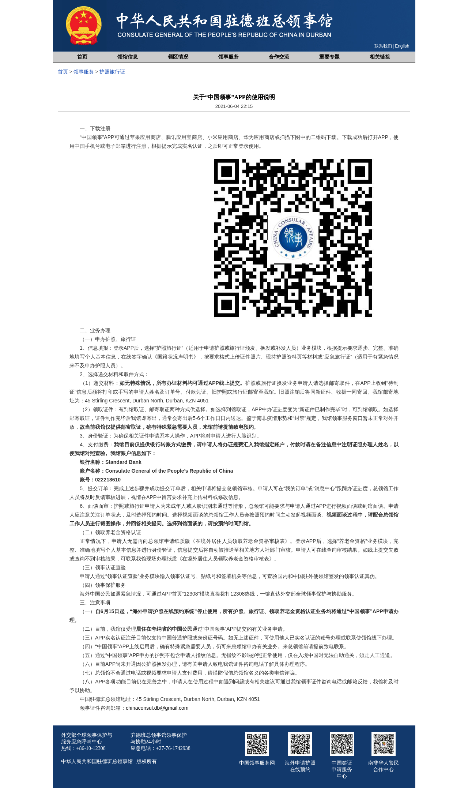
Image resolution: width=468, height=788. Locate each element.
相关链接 (380, 57)
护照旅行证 (112, 72)
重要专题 (329, 57)
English (402, 46)
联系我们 (383, 46)
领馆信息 (127, 57)
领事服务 (228, 57)
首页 (82, 57)
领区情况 (178, 57)
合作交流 (279, 57)
